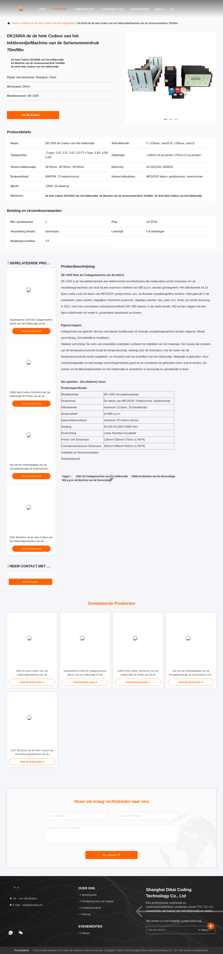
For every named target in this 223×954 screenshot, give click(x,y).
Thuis (14, 23)
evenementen (139, 9)
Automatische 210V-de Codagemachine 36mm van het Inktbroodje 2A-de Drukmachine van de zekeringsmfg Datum (85, 673)
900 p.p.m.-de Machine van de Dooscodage (87, 480)
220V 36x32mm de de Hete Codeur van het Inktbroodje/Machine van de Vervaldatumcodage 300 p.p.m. (31, 541)
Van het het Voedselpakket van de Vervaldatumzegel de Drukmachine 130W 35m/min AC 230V (28, 468)
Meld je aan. (205, 929)
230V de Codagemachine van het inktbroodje (102, 476)
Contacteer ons (112, 9)
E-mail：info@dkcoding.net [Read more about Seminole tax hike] (26, 905)
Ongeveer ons (84, 9)
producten (25, 23)
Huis (42, 9)
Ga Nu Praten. (33, 115)
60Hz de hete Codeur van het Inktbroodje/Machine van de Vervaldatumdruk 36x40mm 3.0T (32, 673)
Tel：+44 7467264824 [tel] (23, 898)
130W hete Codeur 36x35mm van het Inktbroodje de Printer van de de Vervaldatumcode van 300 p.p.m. (30, 396)
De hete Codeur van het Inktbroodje (54, 23)
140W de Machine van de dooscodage (153, 476)
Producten (60, 9)
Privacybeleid (21, 950)
